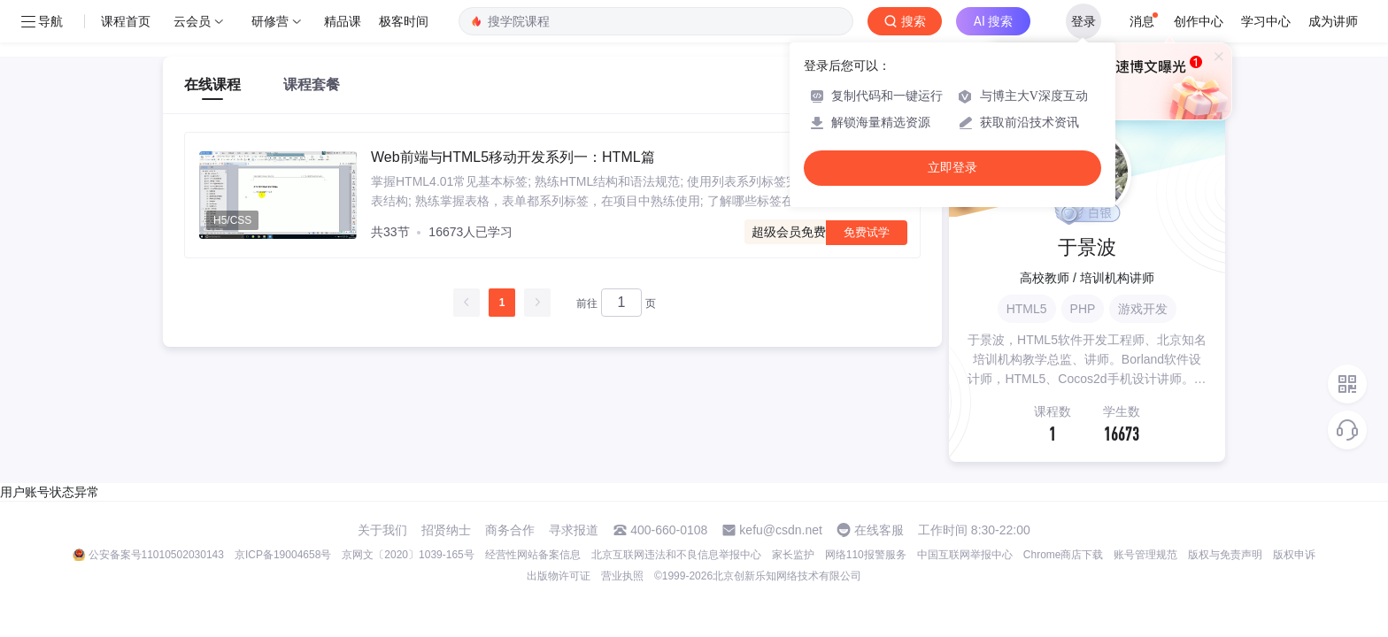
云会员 (192, 21)
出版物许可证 (558, 576)
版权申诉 (1294, 555)
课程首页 (125, 21)
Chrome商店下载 (1063, 555)
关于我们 (382, 530)
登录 (1083, 21)
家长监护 (793, 555)
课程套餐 (311, 84)
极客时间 (403, 21)
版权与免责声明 (1225, 555)
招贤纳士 (446, 530)
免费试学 (867, 232)
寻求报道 (573, 530)
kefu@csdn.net (780, 530)
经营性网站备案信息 (533, 555)
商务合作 (510, 530)
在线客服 (879, 530)
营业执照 (622, 576)
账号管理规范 (1145, 555)
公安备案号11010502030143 (156, 555)
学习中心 (1266, 21)
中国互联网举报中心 (965, 555)
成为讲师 (1333, 21)
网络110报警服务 (865, 555)
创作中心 (1198, 21)
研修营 (270, 21)
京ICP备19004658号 (283, 555)
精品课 (342, 21)
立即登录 (952, 167)
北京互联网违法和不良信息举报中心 (676, 555)
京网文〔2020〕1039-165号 (408, 555)
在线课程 (212, 84)
